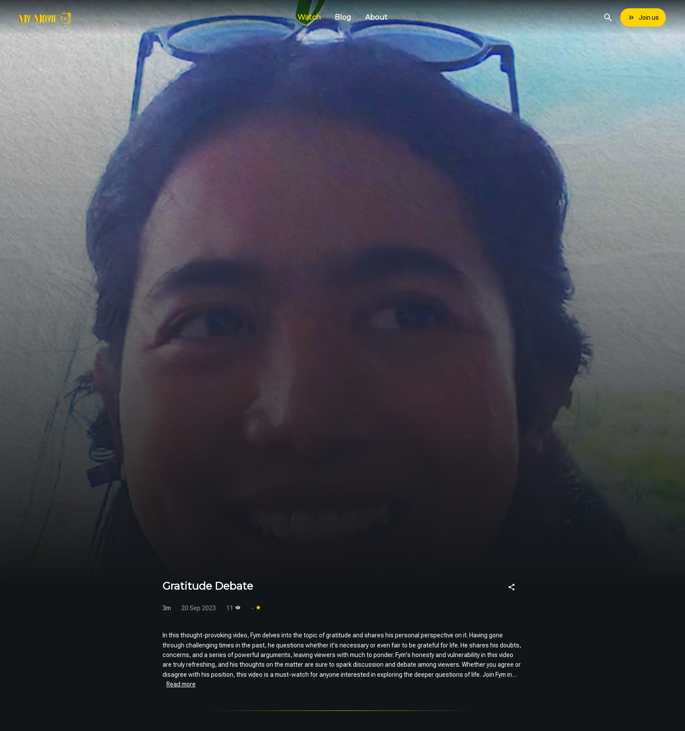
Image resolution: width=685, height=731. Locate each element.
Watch (309, 17)
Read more (181, 684)
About (376, 17)
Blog (343, 17)
